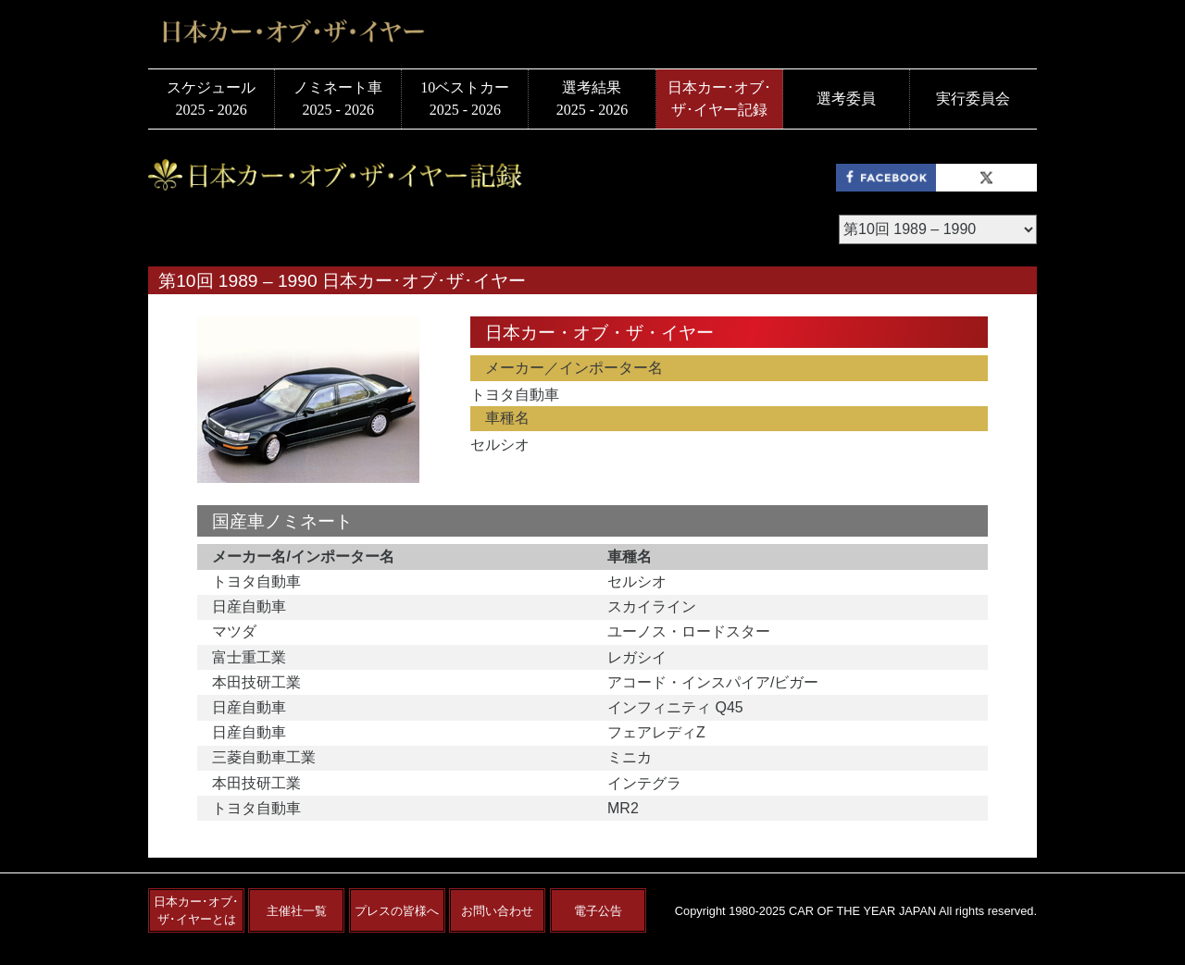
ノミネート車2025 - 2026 (337, 99)
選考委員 (846, 98)
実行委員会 (973, 98)
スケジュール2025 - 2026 (211, 99)
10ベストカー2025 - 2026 (464, 99)
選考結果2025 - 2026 (592, 99)
